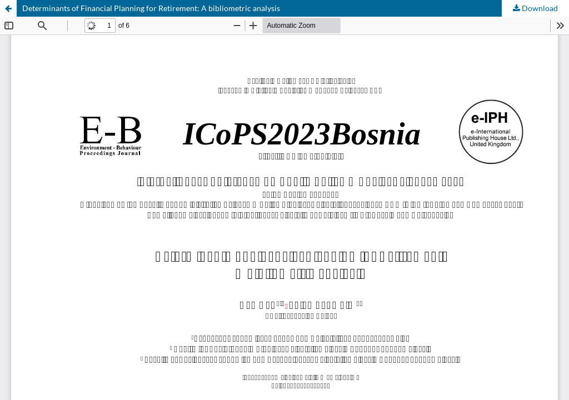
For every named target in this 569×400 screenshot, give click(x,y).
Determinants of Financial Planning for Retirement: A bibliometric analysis (151, 8)
